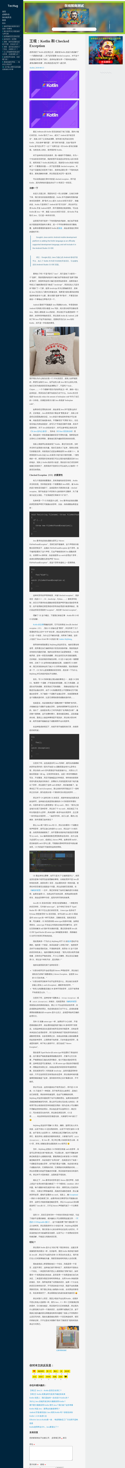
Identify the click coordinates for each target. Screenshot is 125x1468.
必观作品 (6, 14)
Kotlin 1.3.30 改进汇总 (38, 1416)
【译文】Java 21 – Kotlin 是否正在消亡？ (45, 1390)
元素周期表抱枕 (61, 1350)
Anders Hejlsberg (65, 639)
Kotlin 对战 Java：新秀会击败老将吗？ (44, 1409)
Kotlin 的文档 (38, 625)
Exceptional (73, 1195)
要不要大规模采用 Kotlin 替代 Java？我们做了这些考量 (51, 1405)
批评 (69, 941)
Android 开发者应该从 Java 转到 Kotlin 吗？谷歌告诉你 (51, 1412)
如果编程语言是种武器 (12, 36)
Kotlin (32, 68)
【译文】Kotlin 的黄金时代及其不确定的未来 (47, 1394)
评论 (32, 1444)
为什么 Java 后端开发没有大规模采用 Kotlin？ (47, 1401)
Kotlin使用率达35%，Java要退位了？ (44, 1427)
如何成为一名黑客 (10, 39)
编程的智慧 (35, 890)
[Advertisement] (54, 1367)
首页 (4, 12)
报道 (60, 228)
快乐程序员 (6, 17)
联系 (4, 20)
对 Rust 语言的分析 (64, 431)
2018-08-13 (40, 68)
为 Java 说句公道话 (38, 431)
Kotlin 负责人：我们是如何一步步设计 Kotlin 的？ (49, 1398)
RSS (3, 23)
